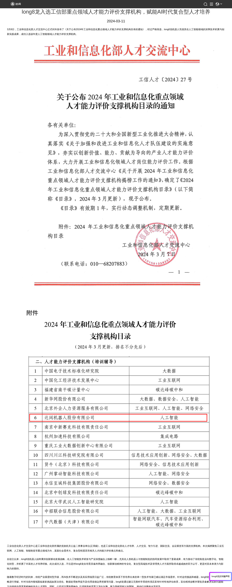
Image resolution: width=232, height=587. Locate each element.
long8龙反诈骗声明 (220, 576)
